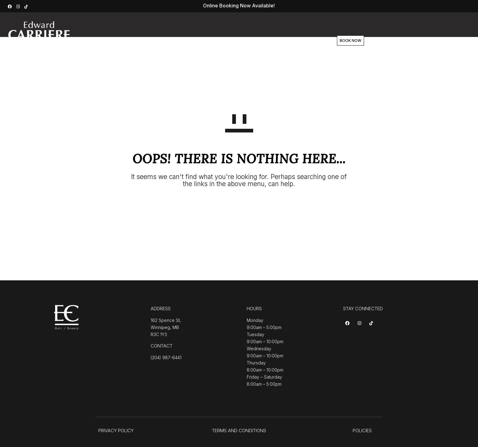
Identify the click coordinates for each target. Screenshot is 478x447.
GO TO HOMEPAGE (239, 206)
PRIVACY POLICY (116, 430)
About (215, 41)
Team (241, 41)
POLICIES (362, 430)
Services (186, 41)
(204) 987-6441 (166, 357)
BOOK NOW (343, 40)
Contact (294, 41)
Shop (266, 41)
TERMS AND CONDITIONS (239, 430)
